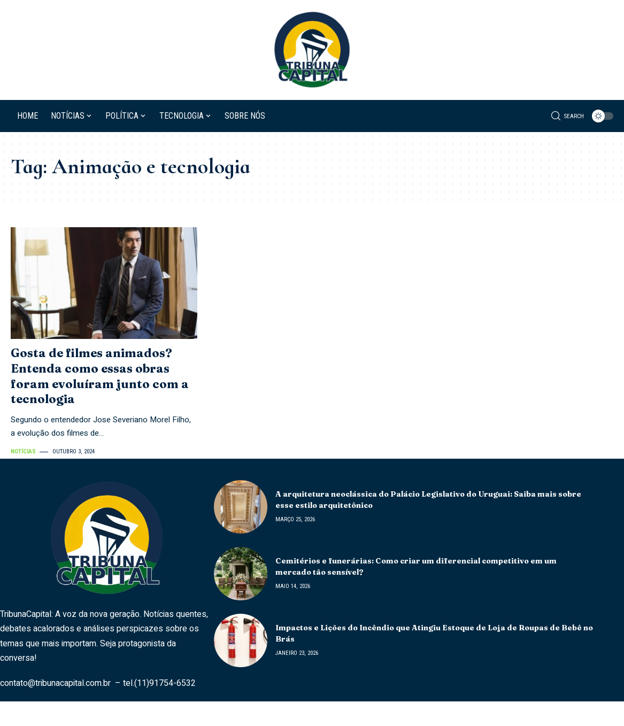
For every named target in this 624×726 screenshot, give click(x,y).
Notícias (23, 451)
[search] (567, 116)
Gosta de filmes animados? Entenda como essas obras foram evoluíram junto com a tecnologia (100, 375)
